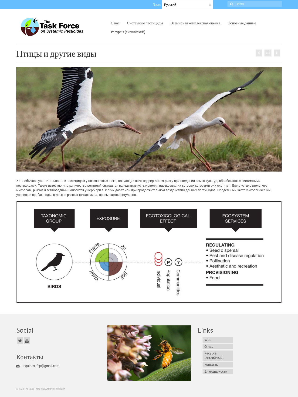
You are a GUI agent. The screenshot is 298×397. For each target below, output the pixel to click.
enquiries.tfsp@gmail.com (37, 366)
